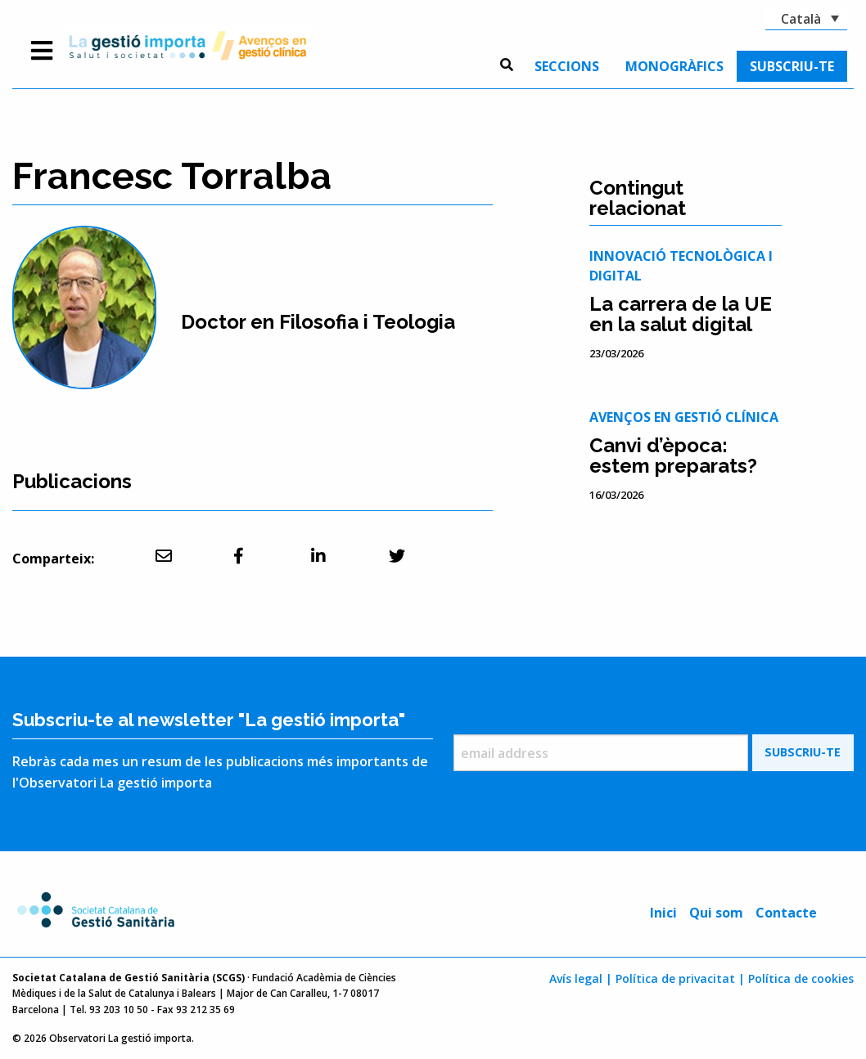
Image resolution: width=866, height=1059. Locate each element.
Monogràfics (674, 66)
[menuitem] (566, 66)
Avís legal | (580, 978)
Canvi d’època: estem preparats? (673, 455)
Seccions (566, 66)
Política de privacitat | (680, 978)
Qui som (716, 913)
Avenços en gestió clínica (683, 417)
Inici (663, 913)
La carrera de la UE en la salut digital (680, 314)
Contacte (786, 913)
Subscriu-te (792, 66)
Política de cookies (801, 978)
